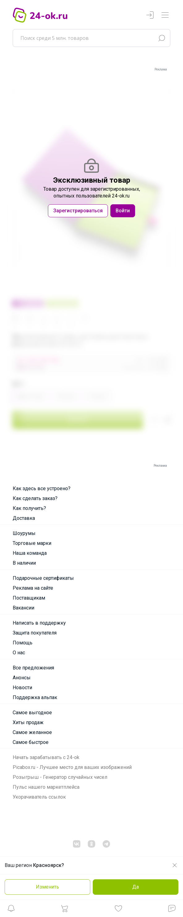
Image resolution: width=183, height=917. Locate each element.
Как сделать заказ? (35, 498)
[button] (11, 910)
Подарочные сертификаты (43, 578)
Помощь (22, 643)
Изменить (47, 887)
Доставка (24, 518)
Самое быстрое (31, 742)
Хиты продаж (28, 722)
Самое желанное (32, 732)
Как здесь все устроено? (41, 488)
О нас (19, 653)
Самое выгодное (32, 712)
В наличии (24, 563)
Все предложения (33, 668)
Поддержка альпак (35, 697)
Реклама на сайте (33, 588)
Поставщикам (29, 598)
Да (135, 887)
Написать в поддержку (39, 623)
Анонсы (22, 678)
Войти (123, 211)
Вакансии (23, 608)
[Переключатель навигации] (165, 15)
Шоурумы (24, 533)
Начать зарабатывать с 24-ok (46, 757)
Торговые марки (32, 543)
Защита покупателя (35, 633)
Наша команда (30, 553)
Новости (22, 687)
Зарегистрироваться (78, 211)
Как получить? (29, 508)
